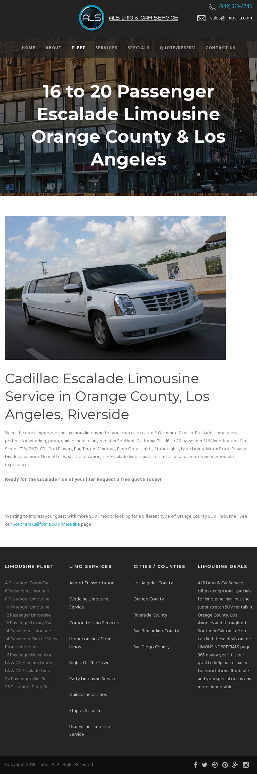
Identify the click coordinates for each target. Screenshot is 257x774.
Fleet (78, 48)
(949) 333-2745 (235, 7)
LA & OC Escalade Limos (28, 671)
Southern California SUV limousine (46, 524)
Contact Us (220, 48)
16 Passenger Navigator (28, 655)
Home (28, 48)
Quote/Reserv (177, 48)
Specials (138, 48)
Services (106, 48)
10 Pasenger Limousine (27, 607)
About (54, 48)
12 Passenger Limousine (28, 615)
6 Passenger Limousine (27, 591)
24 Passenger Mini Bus (26, 679)
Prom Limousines (21, 647)
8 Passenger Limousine (27, 599)
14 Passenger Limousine (28, 631)
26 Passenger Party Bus (27, 687)
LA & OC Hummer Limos (28, 663)
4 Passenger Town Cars (27, 583)
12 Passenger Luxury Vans (29, 623)
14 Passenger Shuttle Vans (31, 639)
